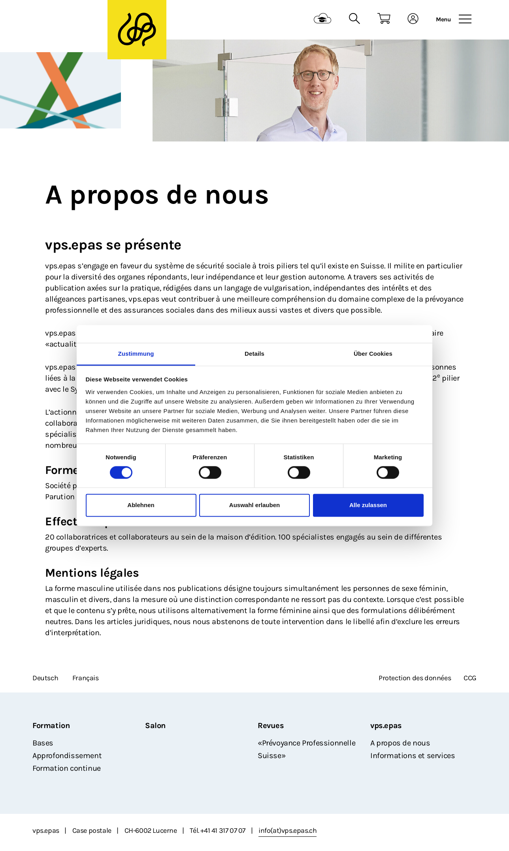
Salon (155, 725)
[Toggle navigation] (465, 19)
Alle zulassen (368, 505)
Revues (271, 725)
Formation (51, 725)
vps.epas (386, 725)
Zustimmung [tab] (136, 353)
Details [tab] (254, 353)
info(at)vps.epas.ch (287, 830)
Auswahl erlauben (254, 505)
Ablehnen (140, 505)
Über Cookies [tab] (373, 353)
